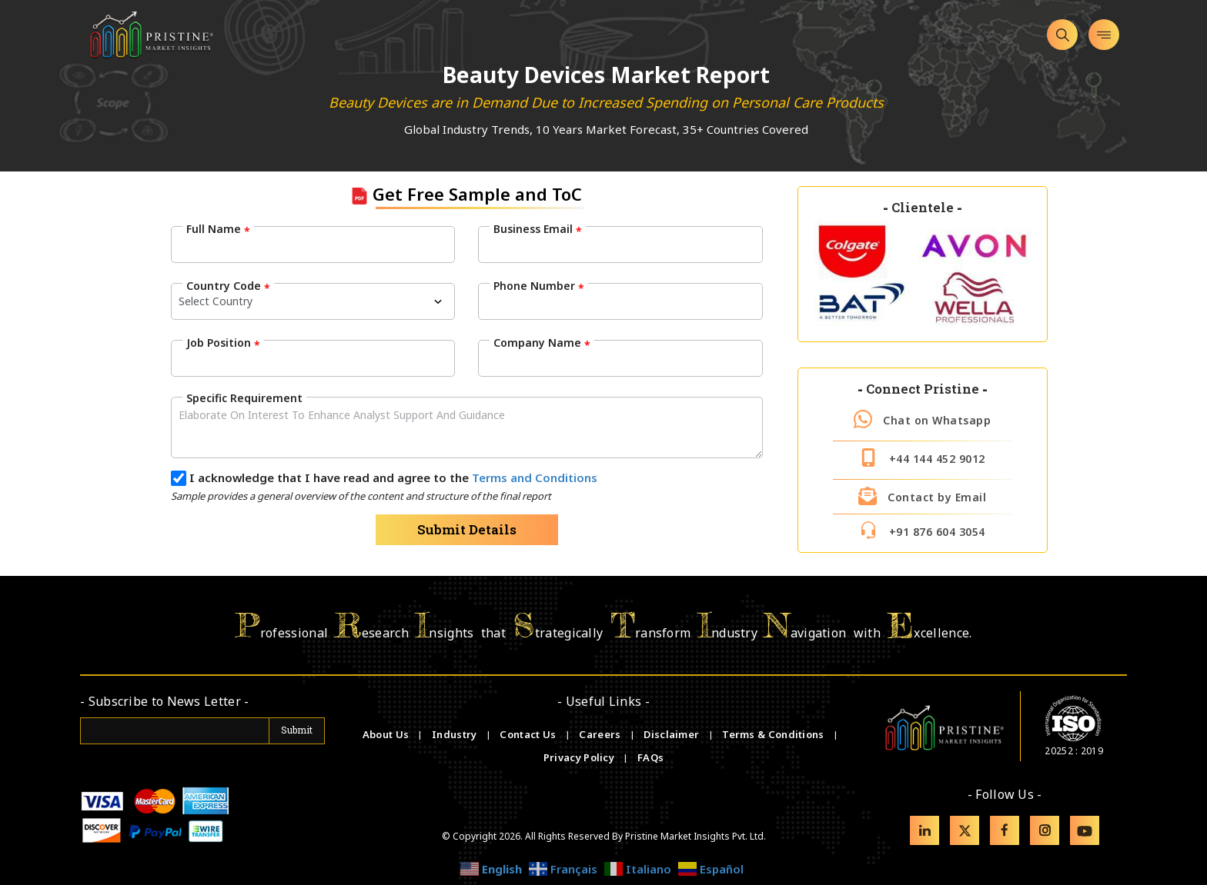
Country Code (228, 286)
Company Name (541, 343)
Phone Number (538, 286)
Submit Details (467, 529)
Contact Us (529, 734)
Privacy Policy (580, 757)
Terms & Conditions (774, 734)
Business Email (537, 229)
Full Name (218, 229)
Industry (454, 734)
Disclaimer (672, 734)
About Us (387, 734)
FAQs (650, 757)
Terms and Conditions (534, 477)
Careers (601, 734)
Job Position (223, 343)
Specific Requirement (244, 398)
